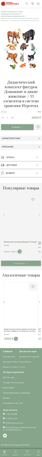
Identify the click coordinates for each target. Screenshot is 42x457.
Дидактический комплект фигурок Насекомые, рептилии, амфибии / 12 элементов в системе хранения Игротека (20, 330)
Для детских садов (15, 12)
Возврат (20, 173)
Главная (4, 12)
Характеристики (21, 138)
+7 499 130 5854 (11, 414)
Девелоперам (8, 388)
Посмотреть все (21, 263)
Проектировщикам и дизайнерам (16, 393)
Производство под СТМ (13, 403)
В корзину (17, 127)
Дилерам (6, 398)
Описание (21, 147)
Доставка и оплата (10, 362)
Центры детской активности (11, 14)
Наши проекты (25, 362)
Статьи (22, 367)
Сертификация (9, 356)
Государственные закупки (13, 382)
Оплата (20, 157)
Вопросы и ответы (10, 367)
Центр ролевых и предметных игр (12, 16)
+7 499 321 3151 (11, 418)
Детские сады (8, 377)
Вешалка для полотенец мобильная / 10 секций (20, 242)
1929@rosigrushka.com (14, 423)
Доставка (20, 165)
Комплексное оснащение (29, 356)
